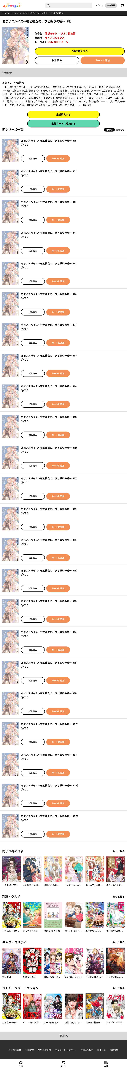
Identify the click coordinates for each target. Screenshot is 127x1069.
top (4, 13)
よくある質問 (15, 1050)
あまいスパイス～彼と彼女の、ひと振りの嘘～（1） (49, 140)
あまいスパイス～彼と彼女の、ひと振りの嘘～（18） (50, 662)
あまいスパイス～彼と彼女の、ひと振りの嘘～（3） (49, 202)
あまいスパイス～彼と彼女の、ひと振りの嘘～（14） (50, 539)
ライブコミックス (54, 37)
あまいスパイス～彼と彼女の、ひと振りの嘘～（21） (50, 754)
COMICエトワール (58, 41)
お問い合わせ (86, 1050)
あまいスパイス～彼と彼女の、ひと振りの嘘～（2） (49, 171)
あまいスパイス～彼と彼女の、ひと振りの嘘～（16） (50, 601)
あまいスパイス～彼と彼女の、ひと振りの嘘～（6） (49, 294)
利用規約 (29, 1050)
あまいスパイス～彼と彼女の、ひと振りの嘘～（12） (50, 478)
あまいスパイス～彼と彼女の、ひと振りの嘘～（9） (49, 386)
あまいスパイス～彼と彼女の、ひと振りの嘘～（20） (50, 724)
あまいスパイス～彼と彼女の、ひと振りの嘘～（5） (49, 263)
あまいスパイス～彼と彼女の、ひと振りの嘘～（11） (49, 447)
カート (63, 1066)
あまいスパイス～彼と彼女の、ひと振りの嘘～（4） (49, 232)
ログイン (99, 5)
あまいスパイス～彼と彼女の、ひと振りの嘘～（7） (49, 324)
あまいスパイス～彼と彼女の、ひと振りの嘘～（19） (50, 693)
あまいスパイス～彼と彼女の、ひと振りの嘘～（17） (50, 632)
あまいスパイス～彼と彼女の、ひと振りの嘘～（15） (50, 570)
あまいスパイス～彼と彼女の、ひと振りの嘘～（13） (50, 509)
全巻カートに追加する (63, 123)
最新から (120, 129)
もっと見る (119, 851)
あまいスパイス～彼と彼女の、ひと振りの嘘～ (42, 13)
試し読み (57, 60)
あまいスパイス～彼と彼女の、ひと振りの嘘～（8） (49, 355)
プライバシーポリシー (65, 1050)
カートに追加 (102, 60)
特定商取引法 (44, 1050)
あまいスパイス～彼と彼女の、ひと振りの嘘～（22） (50, 785)
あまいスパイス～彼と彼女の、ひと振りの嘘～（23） (50, 816)
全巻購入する (63, 114)
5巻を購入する (80, 51)
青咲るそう (51, 33)
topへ (63, 1035)
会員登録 (111, 5)
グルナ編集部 (68, 33)
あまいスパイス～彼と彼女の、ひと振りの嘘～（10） (50, 417)
